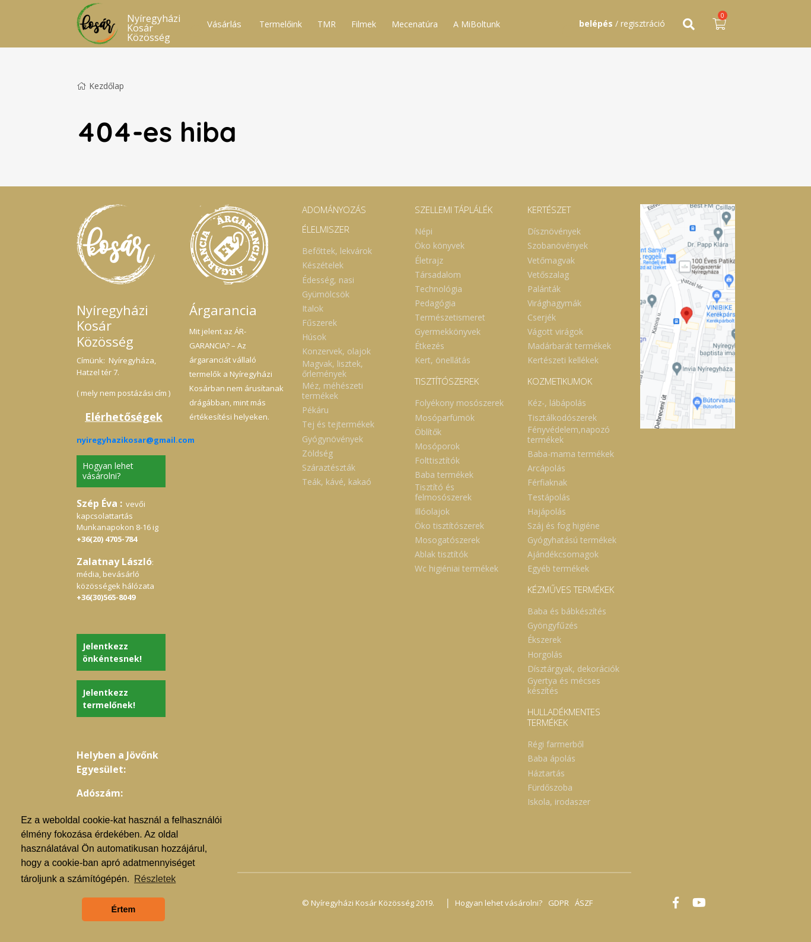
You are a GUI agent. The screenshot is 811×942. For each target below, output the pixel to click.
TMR (326, 24)
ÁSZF (584, 902)
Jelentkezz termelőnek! (108, 699)
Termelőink (280, 24)
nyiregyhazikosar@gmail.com (136, 439)
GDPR (558, 902)
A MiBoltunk (476, 24)
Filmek (363, 24)
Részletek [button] (155, 879)
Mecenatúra (415, 24)
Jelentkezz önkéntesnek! (112, 652)
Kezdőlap (100, 85)
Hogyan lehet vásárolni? (107, 470)
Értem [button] (124, 909)
